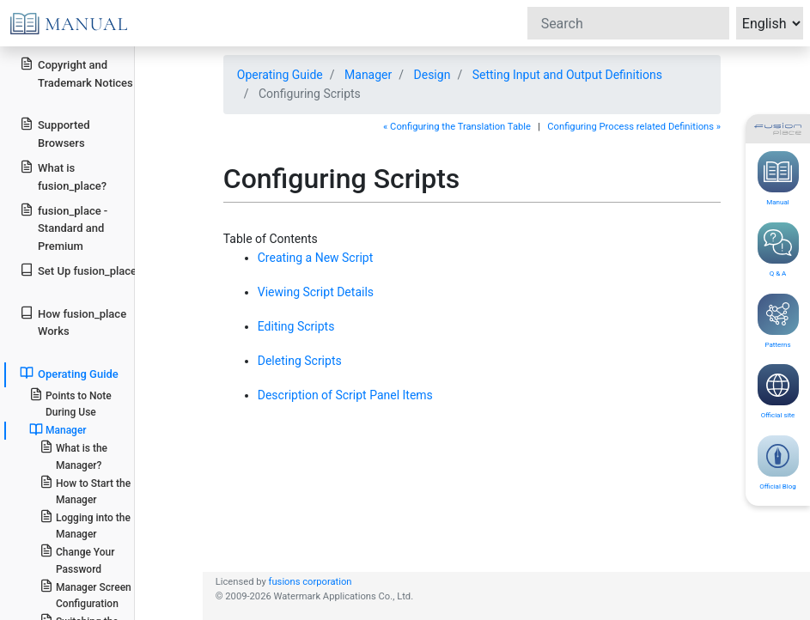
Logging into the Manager (85, 524)
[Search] (628, 23)
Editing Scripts (296, 326)
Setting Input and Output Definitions (567, 75)
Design (432, 75)
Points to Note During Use (70, 402)
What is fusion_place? (63, 176)
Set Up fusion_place (78, 270)
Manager (58, 429)
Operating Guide (69, 373)
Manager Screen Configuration (85, 594)
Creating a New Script (316, 257)
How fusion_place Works (73, 322)
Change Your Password (77, 559)
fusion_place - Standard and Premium (63, 228)
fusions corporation (310, 581)
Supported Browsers (54, 133)
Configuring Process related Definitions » (634, 126)
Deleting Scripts (300, 361)
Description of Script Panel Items (345, 395)
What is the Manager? (73, 455)
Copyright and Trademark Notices (76, 73)
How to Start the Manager (85, 490)
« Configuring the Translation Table (457, 126)
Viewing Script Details (316, 292)
